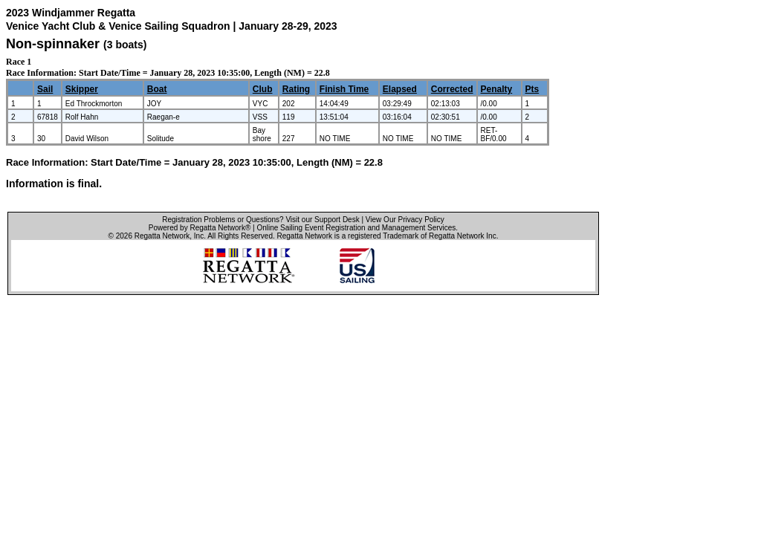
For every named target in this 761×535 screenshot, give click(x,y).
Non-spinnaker (53, 43)
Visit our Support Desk (322, 219)
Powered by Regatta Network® (199, 228)
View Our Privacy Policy (405, 219)
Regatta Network (162, 236)
